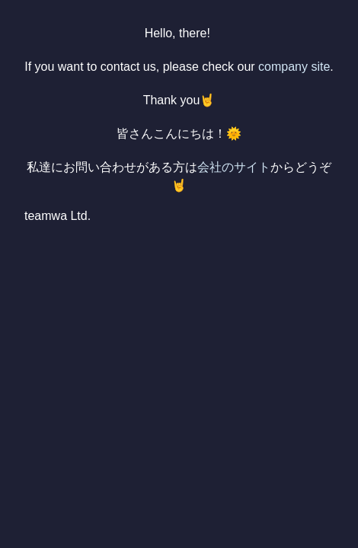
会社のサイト (233, 167)
